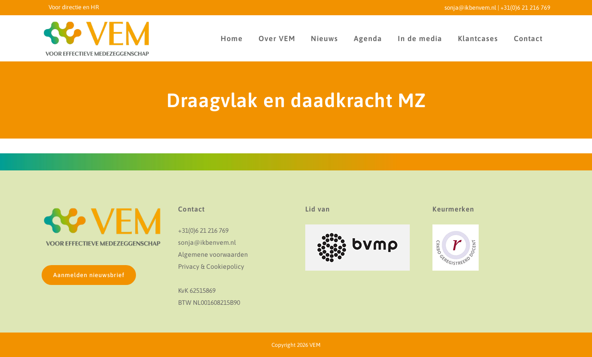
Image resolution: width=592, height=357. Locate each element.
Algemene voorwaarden (213, 254)
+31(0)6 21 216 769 (525, 7)
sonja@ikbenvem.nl (470, 7)
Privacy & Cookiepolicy (211, 266)
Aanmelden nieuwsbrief (88, 275)
